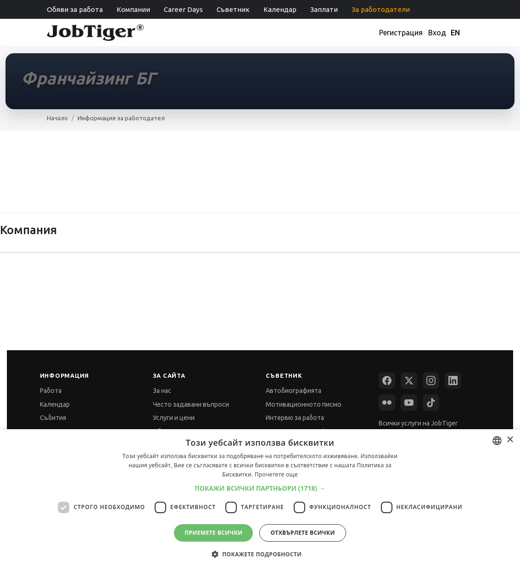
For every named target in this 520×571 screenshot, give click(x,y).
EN (455, 32)
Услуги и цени (174, 417)
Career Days (183, 9)
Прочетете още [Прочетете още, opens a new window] (276, 474)
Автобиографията (293, 390)
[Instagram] (431, 380)
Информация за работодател (121, 118)
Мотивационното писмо (303, 404)
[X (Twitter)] (409, 380)
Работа (51, 390)
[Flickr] (387, 402)
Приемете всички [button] (213, 533)
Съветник (233, 9)
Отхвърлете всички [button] (302, 533)
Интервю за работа (295, 417)
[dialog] (260, 500)
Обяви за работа (75, 9)
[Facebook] (387, 380)
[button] (260, 488)
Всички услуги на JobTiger (418, 423)
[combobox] (497, 440)
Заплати (324, 9)
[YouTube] (409, 402)
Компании (133, 9)
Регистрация (401, 32)
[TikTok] (431, 402)
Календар (279, 9)
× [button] (509, 440)
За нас (162, 390)
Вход (437, 32)
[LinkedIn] (453, 380)
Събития (53, 417)
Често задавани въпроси (191, 404)
